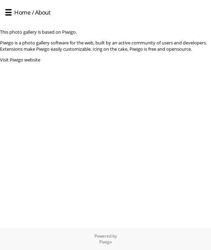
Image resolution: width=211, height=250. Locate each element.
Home (22, 12)
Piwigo (105, 242)
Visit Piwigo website (20, 60)
